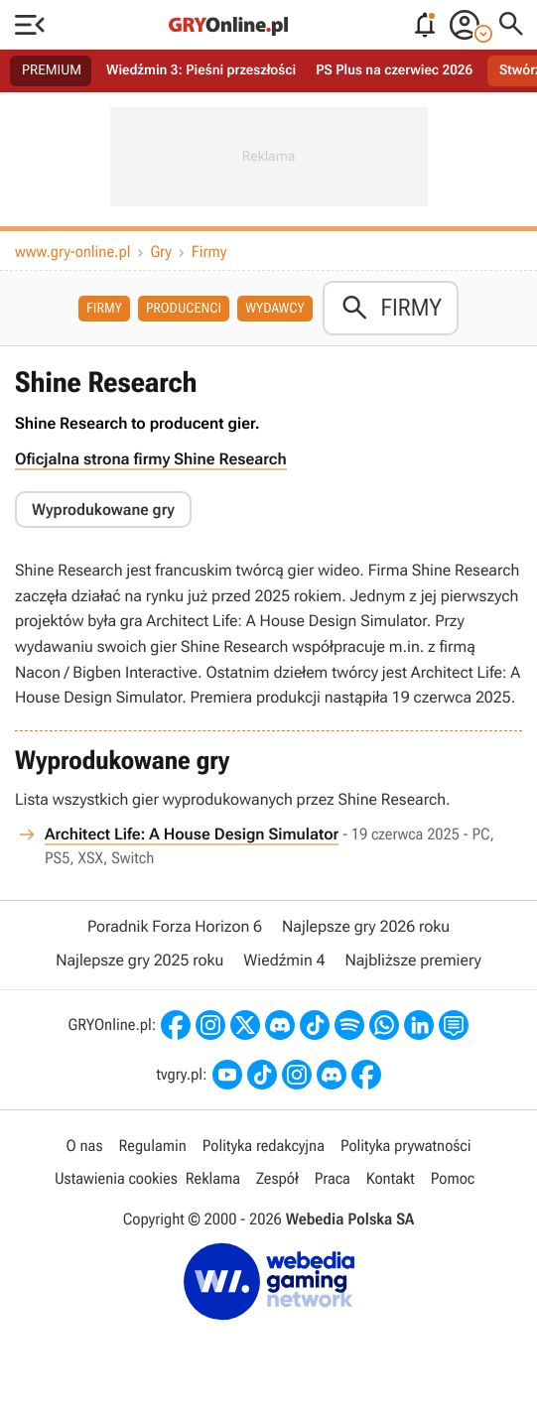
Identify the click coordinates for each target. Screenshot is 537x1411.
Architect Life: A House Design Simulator (191, 834)
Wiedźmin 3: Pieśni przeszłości (201, 70)
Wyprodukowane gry (103, 509)
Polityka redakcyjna (263, 1145)
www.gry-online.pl (73, 251)
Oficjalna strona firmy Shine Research (151, 458)
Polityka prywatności (405, 1145)
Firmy (209, 251)
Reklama (213, 1178)
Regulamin (152, 1145)
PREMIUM (51, 70)
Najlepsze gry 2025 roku (139, 960)
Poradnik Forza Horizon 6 (174, 926)
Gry (161, 251)
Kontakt (390, 1178)
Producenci (183, 309)
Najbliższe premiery (412, 960)
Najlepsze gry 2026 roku (366, 926)
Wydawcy (274, 309)
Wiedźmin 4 (284, 960)
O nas (85, 1145)
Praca (332, 1178)
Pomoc (452, 1178)
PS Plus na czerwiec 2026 (394, 70)
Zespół (277, 1178)
